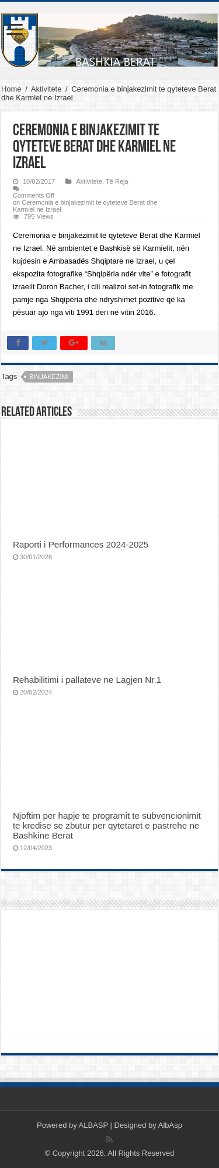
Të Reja (117, 181)
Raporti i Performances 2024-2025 (80, 544)
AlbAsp (170, 1125)
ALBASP (93, 1125)
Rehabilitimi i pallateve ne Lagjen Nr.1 (87, 680)
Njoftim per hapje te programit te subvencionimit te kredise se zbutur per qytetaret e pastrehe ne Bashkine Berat (107, 825)
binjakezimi (49, 376)
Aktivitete (46, 89)
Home (11, 89)
